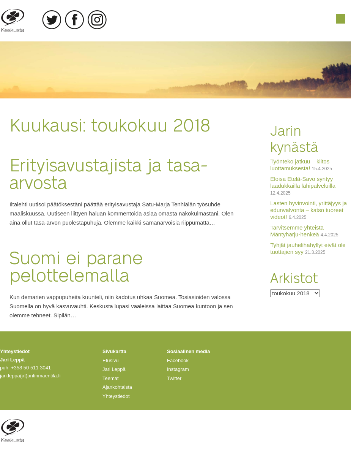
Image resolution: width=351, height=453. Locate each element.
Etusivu (110, 360)
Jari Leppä (114, 369)
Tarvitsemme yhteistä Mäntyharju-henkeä (297, 231)
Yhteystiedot (116, 396)
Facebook (74, 19)
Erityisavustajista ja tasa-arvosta (108, 173)
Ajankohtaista (117, 387)
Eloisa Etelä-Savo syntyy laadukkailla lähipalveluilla (302, 182)
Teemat (110, 378)
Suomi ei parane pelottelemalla (76, 265)
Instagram (97, 19)
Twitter (51, 19)
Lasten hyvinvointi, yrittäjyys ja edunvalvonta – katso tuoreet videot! (308, 210)
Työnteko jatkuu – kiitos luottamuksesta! (299, 164)
